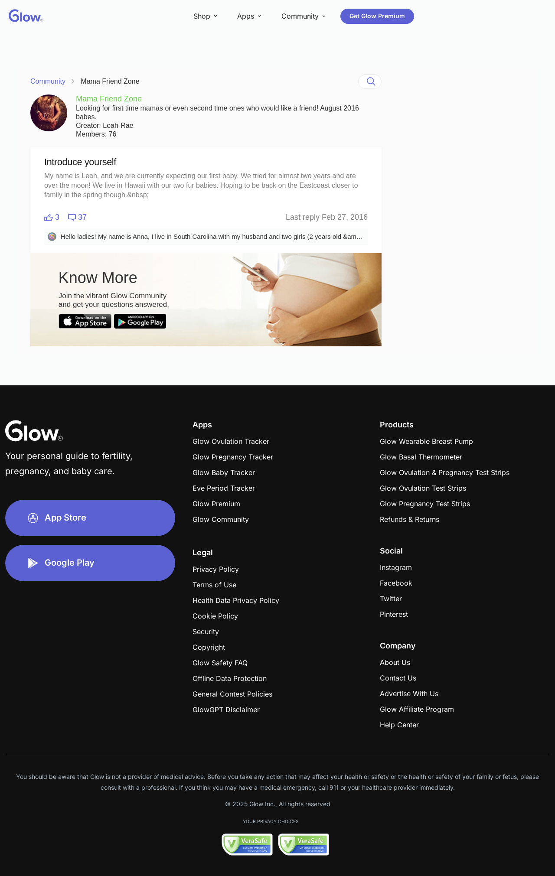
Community (47, 81)
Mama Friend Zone (110, 81)
